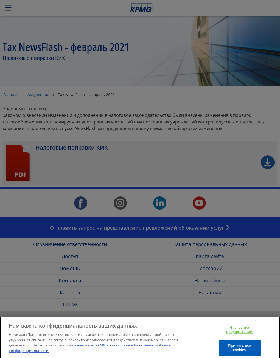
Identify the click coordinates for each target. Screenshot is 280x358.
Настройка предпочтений (239, 332)
